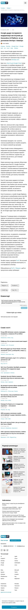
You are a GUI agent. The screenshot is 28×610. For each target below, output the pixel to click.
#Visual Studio (8, 354)
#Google (21, 46)
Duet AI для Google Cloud (14, 63)
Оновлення (3, 583)
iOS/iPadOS (17, 562)
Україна (2, 588)
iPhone (2, 565)
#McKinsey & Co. (4, 391)
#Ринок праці (11, 391)
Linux (16, 565)
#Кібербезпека (4, 337)
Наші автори (4, 540)
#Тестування (11, 345)
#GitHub (8, 337)
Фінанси (16, 588)
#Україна (16, 391)
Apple (16, 556)
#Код (12, 337)
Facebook (2, 550)
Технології (17, 585)
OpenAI (2, 572)
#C (6, 363)
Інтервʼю (16, 574)
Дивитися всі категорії (6, 592)
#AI (5, 48)
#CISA (8, 437)
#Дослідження (7, 372)
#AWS (6, 418)
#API (2, 48)
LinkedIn (4, 550)
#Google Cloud (14, 46)
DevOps (3, 560)
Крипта (2, 578)
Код (15, 576)
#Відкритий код (13, 437)
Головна (3, 8)
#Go (6, 409)
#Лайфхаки (3, 345)
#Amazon (3, 418)
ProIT (17, 260)
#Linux (2, 372)
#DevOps (8, 46)
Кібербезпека (4, 576)
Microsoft (17, 570)
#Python (16, 48)
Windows (3, 574)
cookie (13, 602)
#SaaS (6, 382)
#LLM (8, 48)
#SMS (9, 418)
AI (1, 556)
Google (2, 562)
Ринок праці (3, 585)
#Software (12, 372)
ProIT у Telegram (16, 268)
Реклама (17, 583)
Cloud (16, 558)
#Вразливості (14, 428)
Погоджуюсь (14, 607)
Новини (8, 8)
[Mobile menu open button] (25, 3)
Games (16, 560)
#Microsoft (3, 354)
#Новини (3, 46)
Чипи (16, 590)
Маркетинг (17, 578)
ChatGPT (3, 558)
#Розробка (3, 409)
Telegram (7, 550)
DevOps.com (15, 59)
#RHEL (9, 400)
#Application (10, 382)
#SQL (11, 48)
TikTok (16, 572)
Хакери (2, 590)
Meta (2, 570)
